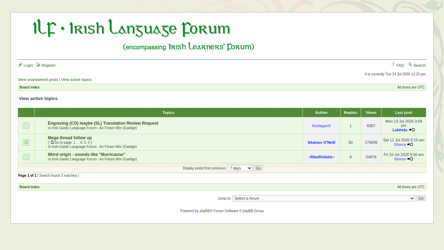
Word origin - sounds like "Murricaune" (86, 154)
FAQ (397, 65)
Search (417, 65)
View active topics (76, 79)
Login (25, 65)
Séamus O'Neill (321, 142)
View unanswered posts (38, 79)
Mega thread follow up (70, 137)
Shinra (400, 144)
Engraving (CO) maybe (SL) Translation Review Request (103, 123)
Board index (29, 87)
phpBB (204, 211)
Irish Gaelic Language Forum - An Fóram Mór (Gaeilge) (94, 128)
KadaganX (321, 126)
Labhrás (400, 130)
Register (46, 65)
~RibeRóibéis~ (321, 157)
